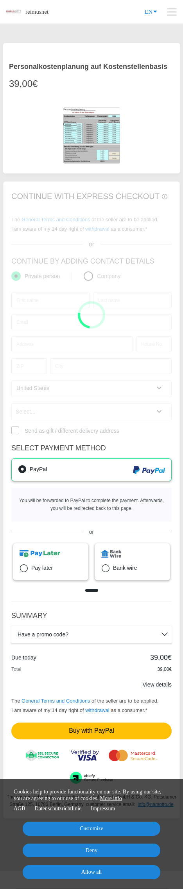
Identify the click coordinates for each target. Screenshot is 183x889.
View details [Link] (157, 684)
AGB (19, 808)
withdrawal (97, 710)
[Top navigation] (172, 12)
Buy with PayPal (91, 730)
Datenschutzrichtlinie (58, 808)
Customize (91, 828)
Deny (91, 850)
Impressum (103, 808)
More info (111, 798)
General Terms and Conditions (56, 701)
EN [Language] (151, 11)
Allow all (91, 872)
